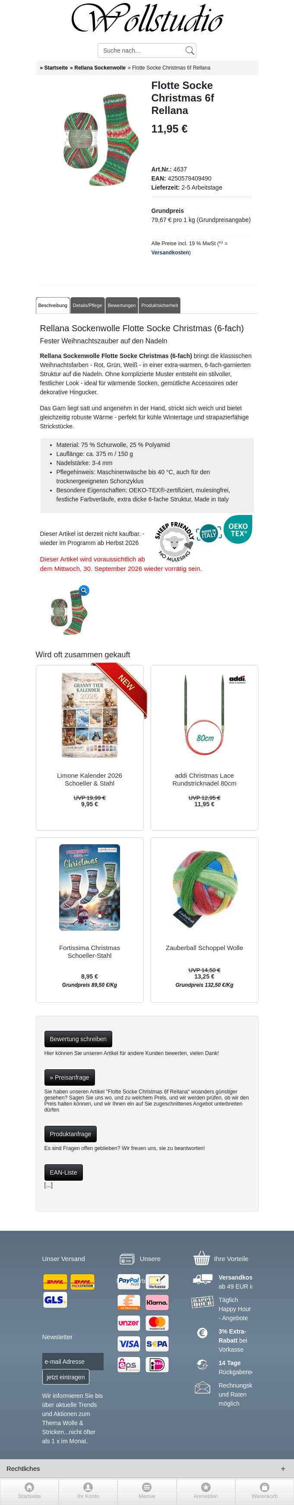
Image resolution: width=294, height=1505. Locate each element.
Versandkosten (170, 253)
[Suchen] (190, 50)
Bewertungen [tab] (122, 305)
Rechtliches (23, 1468)
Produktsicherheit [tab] (159, 305)
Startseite (29, 1496)
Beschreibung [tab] (52, 305)
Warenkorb (265, 1496)
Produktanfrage (71, 1134)
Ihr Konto (88, 1496)
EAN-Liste (63, 1172)
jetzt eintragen (66, 1377)
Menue (147, 1496)
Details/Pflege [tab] (87, 305)
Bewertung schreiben (78, 1039)
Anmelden (206, 1496)
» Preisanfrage (69, 1077)
